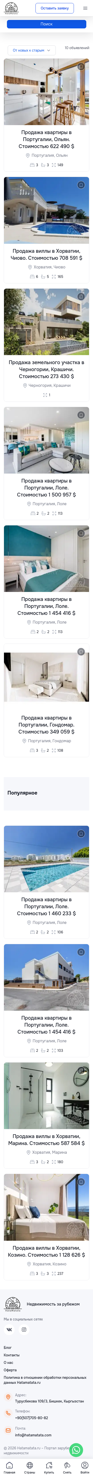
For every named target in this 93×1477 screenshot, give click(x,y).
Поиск (47, 24)
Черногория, (41, 385)
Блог (8, 1347)
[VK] (9, 1329)
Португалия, (43, 155)
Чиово (59, 267)
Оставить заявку (55, 8)
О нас (8, 1362)
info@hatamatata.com (33, 1435)
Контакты (12, 1355)
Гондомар (62, 740)
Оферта (10, 1370)
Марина (59, 1152)
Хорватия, (44, 267)
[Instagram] (24, 1329)
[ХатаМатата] (13, 1304)
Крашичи (62, 385)
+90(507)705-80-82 (31, 1418)
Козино (59, 1264)
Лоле (62, 503)
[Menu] (85, 8)
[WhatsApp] (76, 1450)
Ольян (62, 155)
